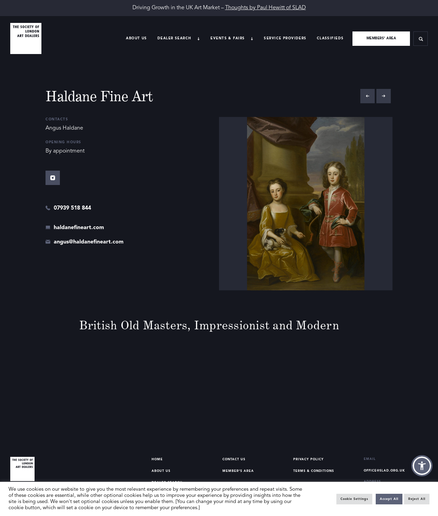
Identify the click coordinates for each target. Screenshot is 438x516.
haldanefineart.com (79, 227)
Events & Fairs (227, 38)
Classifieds (330, 38)
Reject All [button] (416, 499)
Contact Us (233, 459)
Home (157, 459)
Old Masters (154, 325)
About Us (136, 38)
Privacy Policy (308, 459)
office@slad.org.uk (384, 470)
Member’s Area (238, 471)
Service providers (285, 38)
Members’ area (381, 38)
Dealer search (174, 38)
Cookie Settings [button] (354, 499)
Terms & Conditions (313, 471)
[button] (422, 466)
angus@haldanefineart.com (89, 242)
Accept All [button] (389, 499)
